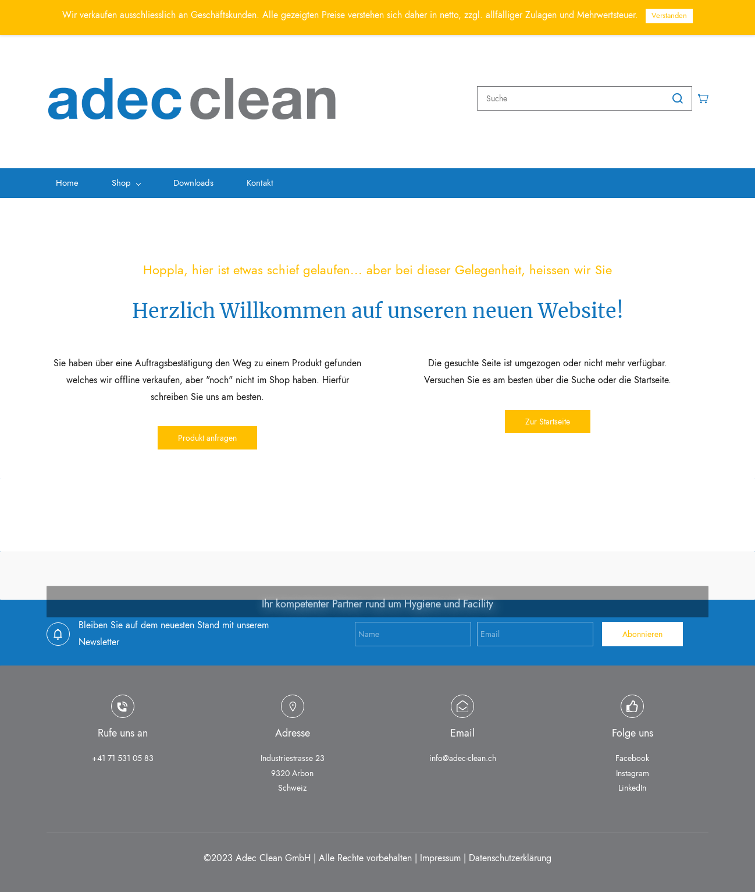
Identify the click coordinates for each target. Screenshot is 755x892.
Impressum (440, 854)
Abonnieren (642, 630)
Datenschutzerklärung (510, 854)
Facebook (632, 754)
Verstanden (669, 15)
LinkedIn (632, 784)
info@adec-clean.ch (462, 754)
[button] (207, 434)
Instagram (632, 769)
